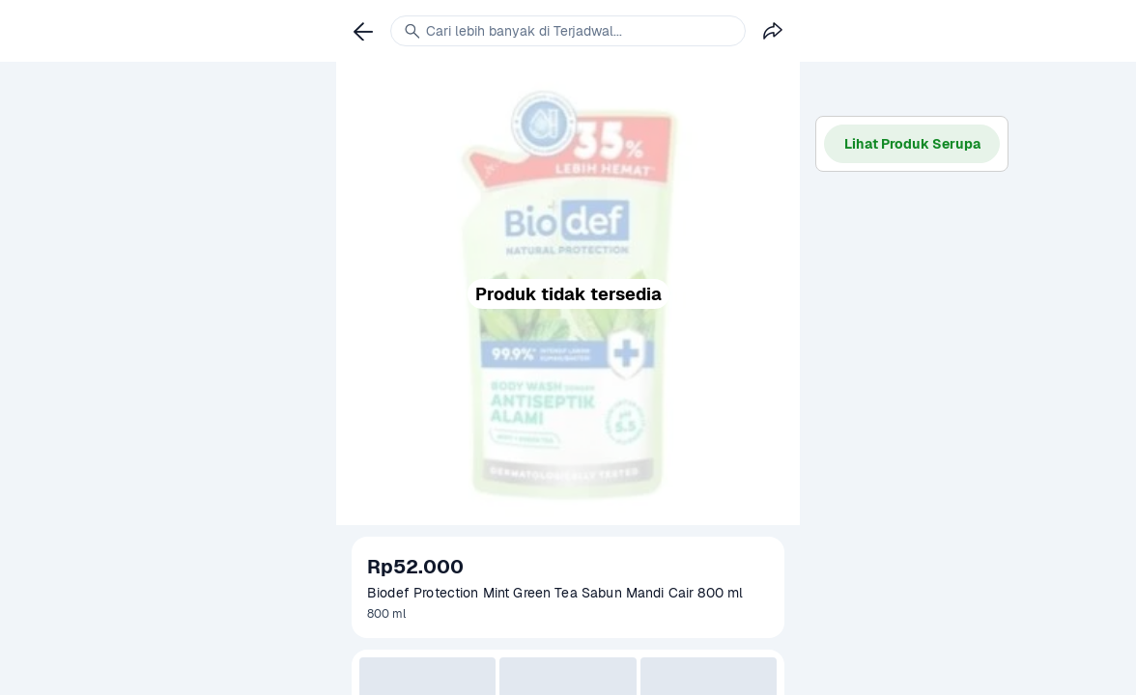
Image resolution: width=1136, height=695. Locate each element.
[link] (363, 30)
